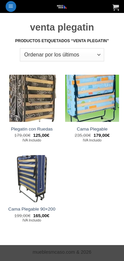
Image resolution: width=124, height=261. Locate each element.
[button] (11, 6)
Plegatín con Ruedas (32, 129)
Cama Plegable (92, 129)
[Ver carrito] (115, 7)
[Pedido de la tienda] (62, 54)
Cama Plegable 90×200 (31, 209)
